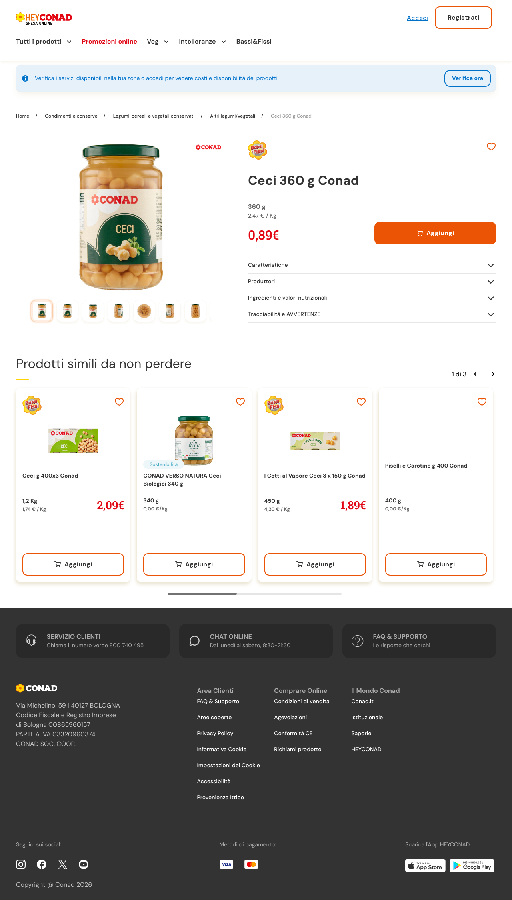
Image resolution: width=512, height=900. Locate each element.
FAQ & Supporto (218, 698)
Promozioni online (110, 41)
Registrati (463, 17)
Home (23, 113)
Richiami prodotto (297, 746)
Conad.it (362, 698)
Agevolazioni (290, 714)
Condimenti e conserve (71, 113)
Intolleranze (197, 41)
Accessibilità (213, 778)
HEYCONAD (366, 746)
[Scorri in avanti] (490, 370)
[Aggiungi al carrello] (435, 230)
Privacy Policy (215, 730)
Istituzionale (367, 714)
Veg (152, 41)
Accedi (417, 18)
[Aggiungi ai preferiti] (491, 145)
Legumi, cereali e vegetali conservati (154, 113)
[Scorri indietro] (476, 370)
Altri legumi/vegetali (232, 113)
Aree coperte (214, 714)
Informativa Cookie (221, 746)
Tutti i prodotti (39, 41)
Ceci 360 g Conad (291, 113)
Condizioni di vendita (301, 698)
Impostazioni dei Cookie (228, 762)
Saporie (361, 730)
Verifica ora (467, 78)
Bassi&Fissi (254, 41)
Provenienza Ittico (220, 794)
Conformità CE (293, 730)
